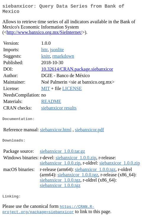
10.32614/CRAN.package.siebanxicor (77, 71)
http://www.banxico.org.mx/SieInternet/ (44, 34)
